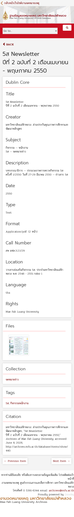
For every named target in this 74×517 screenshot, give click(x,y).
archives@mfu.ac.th (61, 490)
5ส (7, 403)
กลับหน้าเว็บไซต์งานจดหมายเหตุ (21, 3)
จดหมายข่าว (12, 379)
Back (8, 44)
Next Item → (61, 461)
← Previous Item (15, 461)
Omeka (69, 494)
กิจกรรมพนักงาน (19, 403)
